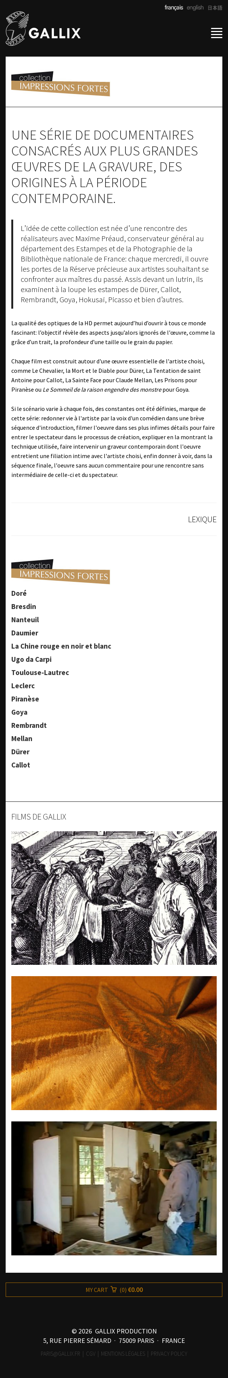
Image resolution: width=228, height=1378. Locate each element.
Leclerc (23, 685)
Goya (19, 712)
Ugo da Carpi (31, 659)
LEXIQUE (202, 519)
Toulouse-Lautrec (40, 672)
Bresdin (23, 606)
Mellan (21, 738)
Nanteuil (25, 619)
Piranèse (25, 698)
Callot (20, 764)
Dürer (20, 751)
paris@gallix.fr (60, 1353)
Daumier (24, 632)
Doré (19, 593)
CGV (90, 1353)
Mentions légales (123, 1353)
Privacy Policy (169, 1353)
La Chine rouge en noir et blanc (61, 646)
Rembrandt (29, 725)
